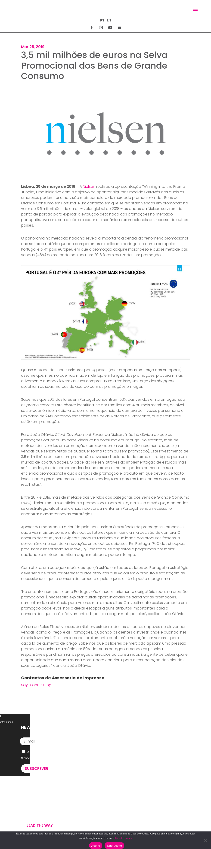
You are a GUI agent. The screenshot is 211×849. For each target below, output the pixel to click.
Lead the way (40, 825)
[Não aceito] (205, 840)
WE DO (26, 806)
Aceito (95, 845)
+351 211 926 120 (123, 762)
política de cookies (122, 838)
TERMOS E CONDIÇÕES (125, 818)
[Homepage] (31, 10)
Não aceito (114, 845)
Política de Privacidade (51, 757)
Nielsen (89, 186)
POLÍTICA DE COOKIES (125, 823)
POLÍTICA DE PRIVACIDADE (128, 812)
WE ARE (27, 800)
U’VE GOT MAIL (33, 811)
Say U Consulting (36, 685)
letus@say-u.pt (123, 777)
